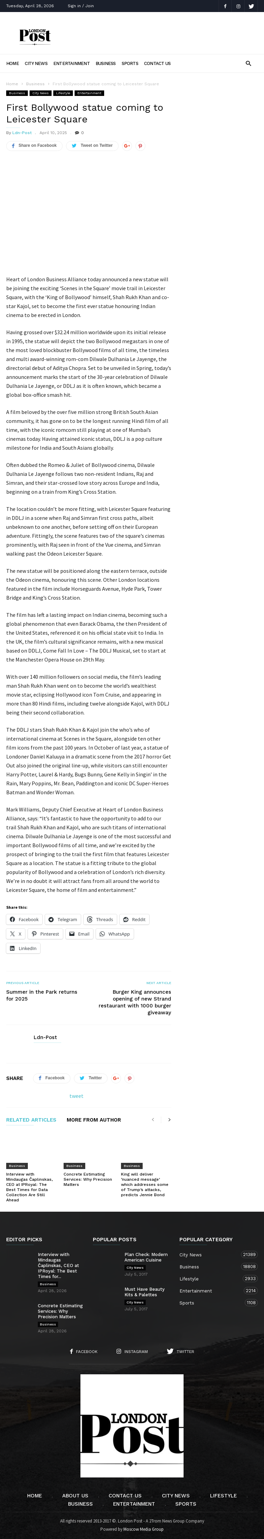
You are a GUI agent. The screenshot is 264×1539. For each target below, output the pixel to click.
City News (36, 63)
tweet (76, 1095)
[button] (248, 63)
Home (12, 63)
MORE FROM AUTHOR (94, 1120)
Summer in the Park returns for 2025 (41, 995)
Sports (130, 63)
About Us (75, 1496)
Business (106, 63)
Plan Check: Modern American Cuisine (146, 1257)
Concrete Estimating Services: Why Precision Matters (88, 1179)
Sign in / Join (81, 5)
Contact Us (157, 63)
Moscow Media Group (143, 1529)
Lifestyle (63, 93)
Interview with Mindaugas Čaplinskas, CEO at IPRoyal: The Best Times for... (58, 1265)
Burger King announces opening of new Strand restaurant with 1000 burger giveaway (135, 1002)
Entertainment (71, 63)
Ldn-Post (22, 132)
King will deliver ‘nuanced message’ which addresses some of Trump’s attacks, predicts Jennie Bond (144, 1184)
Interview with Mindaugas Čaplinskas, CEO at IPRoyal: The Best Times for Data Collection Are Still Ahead (29, 1187)
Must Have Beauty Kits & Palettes (144, 1292)
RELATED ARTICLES (31, 1120)
